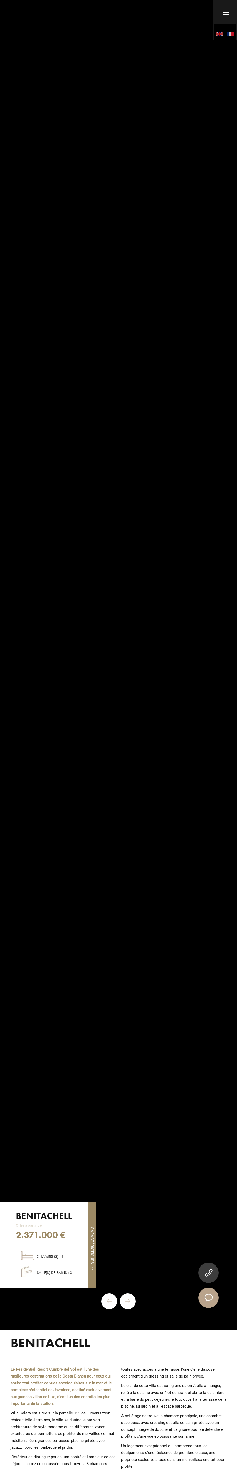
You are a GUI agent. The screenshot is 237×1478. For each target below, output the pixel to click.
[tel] (208, 1273)
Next (128, 1301)
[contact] (208, 1298)
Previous (109, 1301)
